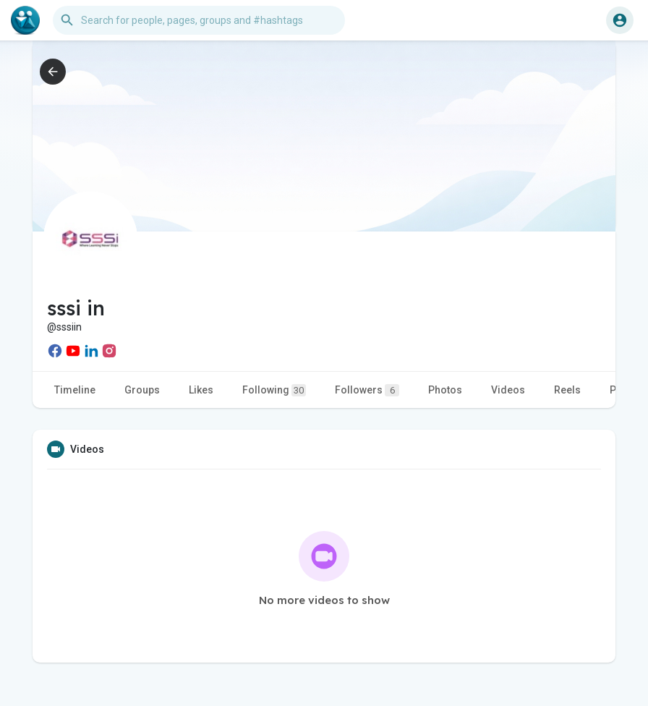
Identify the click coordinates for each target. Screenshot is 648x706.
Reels (567, 390)
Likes (201, 390)
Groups (142, 390)
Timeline (74, 390)
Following (274, 390)
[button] (199, 20)
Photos (445, 390)
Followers (367, 390)
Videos (508, 390)
